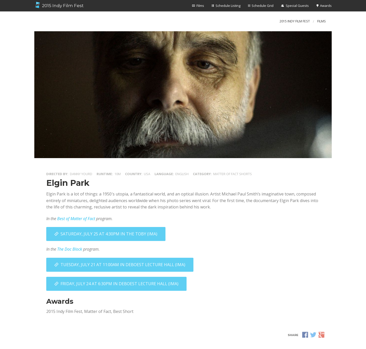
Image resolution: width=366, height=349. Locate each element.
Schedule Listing (228, 5)
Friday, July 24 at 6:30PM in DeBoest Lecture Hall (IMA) (119, 283)
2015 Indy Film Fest (59, 5)
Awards (326, 5)
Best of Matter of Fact (76, 218)
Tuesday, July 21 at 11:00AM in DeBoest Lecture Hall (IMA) (122, 264)
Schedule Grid (262, 5)
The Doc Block (69, 249)
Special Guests (297, 5)
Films (200, 5)
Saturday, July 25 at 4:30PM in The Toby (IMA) (108, 234)
